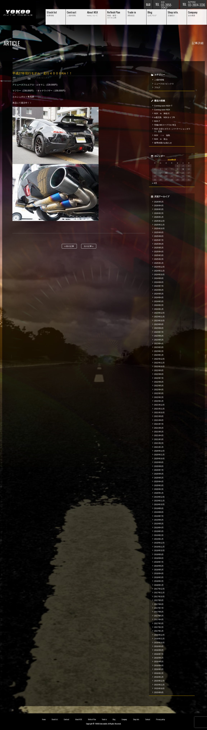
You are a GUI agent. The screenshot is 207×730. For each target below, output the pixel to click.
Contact (147, 719)
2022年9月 (159, 370)
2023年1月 (159, 355)
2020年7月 (159, 470)
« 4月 (154, 183)
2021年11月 (159, 409)
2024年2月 (159, 305)
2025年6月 (159, 244)
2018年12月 (159, 543)
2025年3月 (159, 255)
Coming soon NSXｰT (163, 106)
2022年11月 (159, 363)
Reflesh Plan (92, 719)
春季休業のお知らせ (163, 143)
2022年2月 (159, 397)
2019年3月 (159, 531)
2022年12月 (159, 359)
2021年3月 (159, 439)
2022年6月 (159, 382)
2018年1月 (159, 585)
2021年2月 (159, 443)
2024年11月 (159, 271)
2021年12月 (159, 405)
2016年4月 (159, 665)
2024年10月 (159, 274)
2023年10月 (159, 320)
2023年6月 (159, 336)
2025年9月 (159, 232)
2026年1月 (159, 217)
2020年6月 (159, 474)
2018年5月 (159, 570)
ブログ (157, 87)
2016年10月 (159, 642)
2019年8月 (159, 512)
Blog (114, 719)
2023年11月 (159, 317)
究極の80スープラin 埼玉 (165, 125)
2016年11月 (159, 639)
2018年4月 (159, 573)
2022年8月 (159, 374)
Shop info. (136, 719)
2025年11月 (159, 225)
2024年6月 (159, 290)
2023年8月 (159, 328)
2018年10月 (159, 550)
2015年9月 (159, 692)
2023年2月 (159, 351)
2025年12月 (159, 221)
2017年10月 (159, 596)
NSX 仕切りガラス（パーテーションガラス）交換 (172, 130)
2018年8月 (159, 558)
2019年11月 (159, 501)
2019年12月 (159, 497)
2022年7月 (159, 378)
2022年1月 (159, 401)
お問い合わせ (148, 4)
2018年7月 (159, 562)
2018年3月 (159, 577)
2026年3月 (159, 209)
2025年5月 (159, 248)
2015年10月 (159, 688)
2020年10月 (159, 458)
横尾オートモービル (18, 12)
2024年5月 (159, 294)
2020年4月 (159, 481)
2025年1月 (159, 263)
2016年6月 (159, 658)
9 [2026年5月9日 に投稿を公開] (183, 169)
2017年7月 (159, 608)
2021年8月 (159, 420)
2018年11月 (159, 547)
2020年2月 (159, 489)
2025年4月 (159, 252)
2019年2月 (159, 535)
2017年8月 (159, 604)
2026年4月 (159, 205)
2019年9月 (159, 508)
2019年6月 (159, 520)
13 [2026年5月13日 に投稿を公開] (166, 173)
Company (124, 719)
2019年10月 (159, 504)
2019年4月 (159, 527)
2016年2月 (159, 673)
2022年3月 (159, 393)
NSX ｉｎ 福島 (162, 135)
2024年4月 (159, 297)
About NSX (78, 719)
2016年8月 (159, 650)
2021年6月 (159, 428)
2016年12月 (159, 635)
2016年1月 (159, 677)
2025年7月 (159, 240)
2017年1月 (159, 631)
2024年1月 (159, 309)
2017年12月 (159, 589)
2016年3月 (159, 669)
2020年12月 (159, 451)
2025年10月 (159, 228)
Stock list (55, 719)
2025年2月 (159, 259)
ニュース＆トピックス (40, 78)
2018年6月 (159, 566)
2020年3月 (159, 485)
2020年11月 (159, 455)
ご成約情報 (159, 80)
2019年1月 (159, 539)
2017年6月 (159, 612)
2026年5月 (159, 202)
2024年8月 (159, 282)
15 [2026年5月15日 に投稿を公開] (177, 173)
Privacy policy (160, 719)
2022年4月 (159, 389)
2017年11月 (159, 592)
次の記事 (88, 246)
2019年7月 (159, 516)
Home (44, 719)
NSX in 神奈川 (161, 113)
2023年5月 (159, 340)
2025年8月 (159, 236)
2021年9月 (159, 416)
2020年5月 (159, 478)
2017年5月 (159, 616)
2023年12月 (159, 313)
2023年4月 (159, 343)
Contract (66, 719)
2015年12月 (159, 681)
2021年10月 (159, 412)
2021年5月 (159, 432)
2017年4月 (159, 619)
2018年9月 (159, 554)
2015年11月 (159, 685)
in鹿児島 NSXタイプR (164, 117)
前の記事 (69, 246)
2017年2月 (159, 627)
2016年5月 (159, 661)
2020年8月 (159, 466)
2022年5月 (159, 386)
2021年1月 (159, 447)
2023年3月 (159, 347)
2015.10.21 (21, 78)
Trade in (104, 719)
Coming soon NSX (162, 110)
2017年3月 (159, 623)
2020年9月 (159, 462)
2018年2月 (159, 581)
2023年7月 (159, 332)
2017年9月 (159, 600)
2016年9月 (159, 646)
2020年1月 (159, 493)
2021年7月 (159, 424)
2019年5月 (159, 524)
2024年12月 (159, 267)
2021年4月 (159, 435)
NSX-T (157, 121)
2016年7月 (159, 654)
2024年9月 (159, 278)
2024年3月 (159, 301)
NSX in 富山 (161, 139)
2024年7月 (159, 286)
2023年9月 (159, 324)
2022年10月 (159, 366)
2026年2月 (159, 213)
